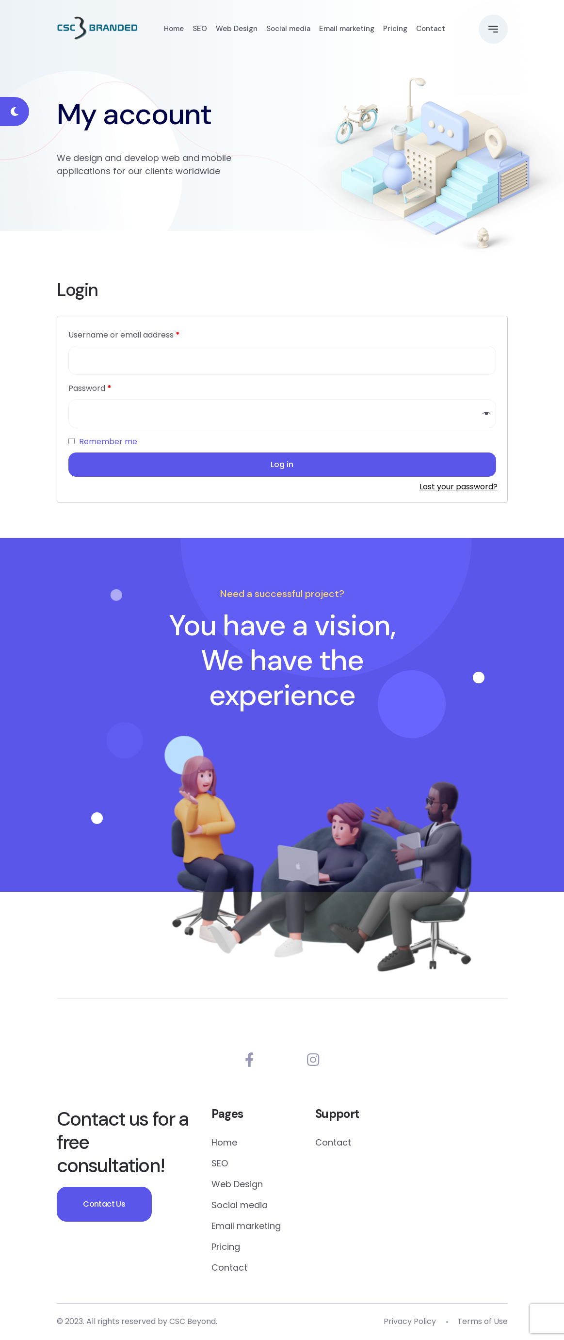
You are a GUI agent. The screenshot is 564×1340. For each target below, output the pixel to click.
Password (90, 388)
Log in (282, 464)
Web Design (237, 29)
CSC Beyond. (193, 1321)
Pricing (395, 29)
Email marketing (346, 29)
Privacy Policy (410, 1321)
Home (174, 29)
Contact (430, 29)
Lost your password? (458, 486)
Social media (288, 29)
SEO (200, 29)
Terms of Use (482, 1321)
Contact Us (105, 1204)
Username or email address (124, 335)
